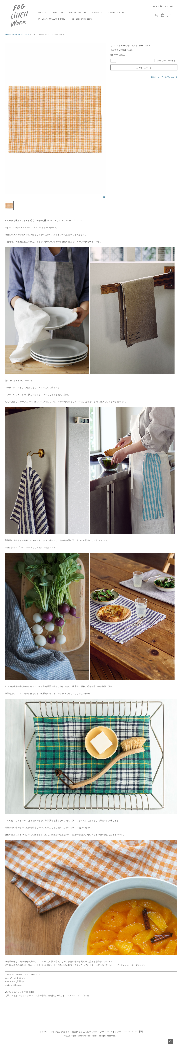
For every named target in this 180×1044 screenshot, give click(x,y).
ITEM (40, 13)
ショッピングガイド (60, 1032)
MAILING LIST (75, 13)
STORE (95, 13)
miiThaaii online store (82, 19)
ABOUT (56, 13)
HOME (8, 34)
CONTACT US (130, 1032)
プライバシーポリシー (110, 1032)
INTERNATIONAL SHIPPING (51, 19)
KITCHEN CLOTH (21, 34)
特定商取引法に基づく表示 (84, 1032)
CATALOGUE (114, 13)
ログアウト (43, 1032)
